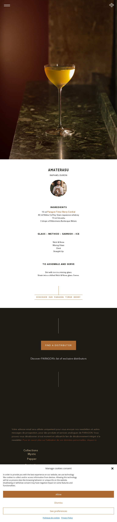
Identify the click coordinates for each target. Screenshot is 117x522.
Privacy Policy (67, 518)
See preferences (58, 511)
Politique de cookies (51, 518)
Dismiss (58, 502)
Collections (30, 450)
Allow (58, 494)
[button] (112, 468)
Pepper (32, 459)
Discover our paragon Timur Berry (58, 297)
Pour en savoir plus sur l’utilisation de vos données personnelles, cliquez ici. (60, 440)
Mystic (32, 454)
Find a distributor (58, 345)
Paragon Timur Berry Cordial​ (61, 212)
